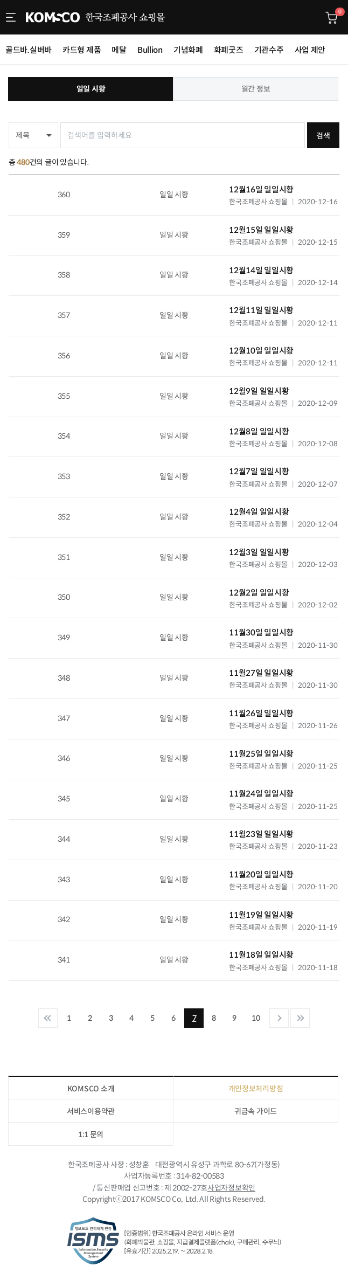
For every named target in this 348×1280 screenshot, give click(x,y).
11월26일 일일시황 (261, 713)
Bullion (150, 50)
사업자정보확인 (231, 1188)
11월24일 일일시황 (261, 793)
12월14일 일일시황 (261, 270)
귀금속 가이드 (255, 1111)
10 (256, 1018)
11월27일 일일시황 (261, 673)
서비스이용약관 (91, 1111)
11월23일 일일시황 (261, 834)
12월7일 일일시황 (259, 471)
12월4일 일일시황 (259, 512)
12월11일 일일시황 (261, 310)
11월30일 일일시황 (261, 632)
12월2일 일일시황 (259, 592)
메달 (119, 50)
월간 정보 (255, 89)
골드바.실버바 (28, 50)
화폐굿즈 (228, 50)
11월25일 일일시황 (261, 754)
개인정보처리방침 (255, 1089)
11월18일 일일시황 (261, 955)
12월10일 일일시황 (261, 350)
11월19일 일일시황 (261, 915)
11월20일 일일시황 (261, 874)
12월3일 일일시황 (259, 552)
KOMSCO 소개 (90, 1089)
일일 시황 (91, 89)
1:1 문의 (90, 1134)
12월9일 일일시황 (259, 391)
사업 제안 (310, 50)
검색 (323, 136)
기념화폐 (188, 50)
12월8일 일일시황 (259, 431)
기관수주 (269, 50)
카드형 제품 (81, 50)
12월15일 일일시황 (261, 230)
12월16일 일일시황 (261, 189)
